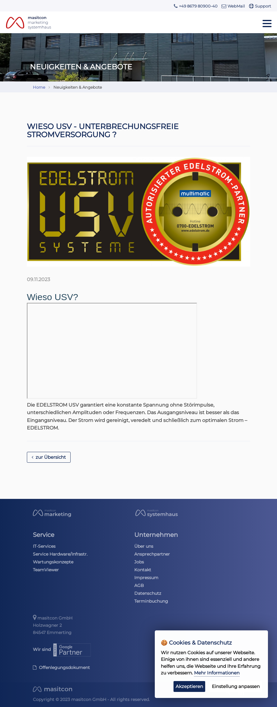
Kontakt (142, 569)
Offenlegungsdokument (61, 667)
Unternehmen (156, 534)
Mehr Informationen (217, 673)
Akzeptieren (189, 686)
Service (43, 534)
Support (260, 6)
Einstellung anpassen (236, 686)
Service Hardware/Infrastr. (60, 554)
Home (39, 87)
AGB (139, 585)
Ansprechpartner (152, 554)
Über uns (143, 546)
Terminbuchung (151, 601)
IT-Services (44, 546)
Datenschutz (147, 593)
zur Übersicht (49, 457)
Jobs (139, 562)
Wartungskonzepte (53, 562)
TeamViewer (46, 569)
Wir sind (62, 649)
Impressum (146, 577)
